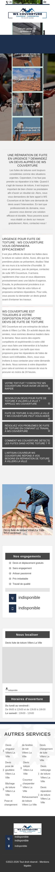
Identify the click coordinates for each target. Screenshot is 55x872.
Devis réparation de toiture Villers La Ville (44, 795)
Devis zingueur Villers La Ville (9, 751)
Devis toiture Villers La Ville (27, 768)
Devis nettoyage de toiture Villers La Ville (44, 774)
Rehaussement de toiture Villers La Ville (28, 801)
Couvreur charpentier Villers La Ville (27, 785)
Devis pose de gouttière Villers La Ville (9, 770)
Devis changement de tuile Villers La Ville (46, 752)
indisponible (29, 597)
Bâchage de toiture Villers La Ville (9, 789)
